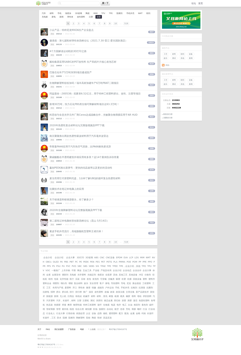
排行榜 (78, 292)
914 (152, 127)
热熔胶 (57, 305)
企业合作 (137, 270)
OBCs (48, 262)
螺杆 (139, 309)
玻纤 (99, 305)
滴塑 (129, 300)
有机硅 (78, 296)
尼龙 (129, 283)
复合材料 (78, 283)
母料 (134, 296)
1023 (151, 42)
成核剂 (100, 287)
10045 (59, 172)
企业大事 (70, 257)
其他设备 (133, 274)
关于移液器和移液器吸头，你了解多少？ (71, 199)
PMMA (122, 262)
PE (80, 262)
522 (152, 180)
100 (152, 148)
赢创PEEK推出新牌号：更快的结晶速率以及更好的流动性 (80, 167)
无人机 (63, 296)
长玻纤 (150, 313)
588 (152, 159)
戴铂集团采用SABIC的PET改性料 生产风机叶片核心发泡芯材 (82, 61)
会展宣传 (56, 274)
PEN (92, 262)
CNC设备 (110, 257)
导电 (123, 283)
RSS (167, 65)
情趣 (94, 287)
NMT (140, 13)
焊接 (64, 305)
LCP (131, 257)
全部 (99, 17)
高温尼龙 (107, 317)
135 (152, 191)
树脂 (111, 296)
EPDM (119, 257)
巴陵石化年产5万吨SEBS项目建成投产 (70, 72)
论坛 (193, 3)
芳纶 (128, 309)
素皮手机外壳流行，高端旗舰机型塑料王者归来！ (76, 231)
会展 (48, 274)
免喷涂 (68, 13)
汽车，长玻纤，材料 (66, 300)
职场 (95, 309)
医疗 (72, 279)
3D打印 (80, 257)
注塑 (91, 17)
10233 (59, 214)
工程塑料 (146, 283)
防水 (59, 317)
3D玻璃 (78, 13)
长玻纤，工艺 (49, 317)
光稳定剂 (91, 274)
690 (152, 138)
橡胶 (128, 296)
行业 (145, 309)
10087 (59, 225)
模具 (122, 296)
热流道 (49, 305)
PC (76, 262)
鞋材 (99, 317)
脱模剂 (102, 309)
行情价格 (70, 313)
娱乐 (165, 58)
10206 (59, 182)
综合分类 (79, 309)
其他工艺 (123, 274)
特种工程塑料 (89, 305)
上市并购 (65, 270)
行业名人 (50, 313)
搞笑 (91, 292)
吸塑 (118, 279)
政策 (112, 292)
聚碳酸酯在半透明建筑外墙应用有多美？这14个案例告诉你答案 (84, 157)
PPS (49, 266)
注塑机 (86, 300)
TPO (144, 266)
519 (126, 23)
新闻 (191, 58)
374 (152, 170)
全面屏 (108, 274)
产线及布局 (106, 270)
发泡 (89, 279)
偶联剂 (65, 274)
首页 (200, 3)
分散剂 (147, 274)
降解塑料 (80, 317)
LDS (136, 257)
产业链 (96, 270)
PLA (115, 262)
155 (152, 233)
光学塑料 (81, 274)
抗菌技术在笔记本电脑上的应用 (66, 188)
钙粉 (144, 313)
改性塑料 (81, 17)
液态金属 (108, 300)
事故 (79, 270)
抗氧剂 (134, 287)
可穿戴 (103, 279)
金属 (132, 313)
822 (152, 117)
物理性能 (77, 305)
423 (152, 85)
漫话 (135, 300)
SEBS (91, 266)
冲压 (141, 274)
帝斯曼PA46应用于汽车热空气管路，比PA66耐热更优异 (80, 146)
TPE (111, 13)
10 (115, 23)
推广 (85, 292)
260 (152, 106)
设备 (191, 54)
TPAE (103, 266)
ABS (96, 257)
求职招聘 (147, 296)
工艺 (165, 54)
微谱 (88, 287)
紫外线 (65, 309)
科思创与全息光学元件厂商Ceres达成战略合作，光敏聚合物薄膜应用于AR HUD (93, 114)
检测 (117, 296)
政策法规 (120, 292)
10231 (59, 87)
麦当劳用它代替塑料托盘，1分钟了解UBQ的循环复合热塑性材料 (84, 178)
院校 (88, 317)
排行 (72, 292)
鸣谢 (82, 329)
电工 (124, 305)
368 (152, 201)
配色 (126, 313)
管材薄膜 (50, 309)
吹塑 (124, 279)
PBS (66, 262)
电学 (119, 305)
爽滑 (69, 305)
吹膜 (129, 279)
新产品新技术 (142, 292)
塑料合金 (47, 283)
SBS (85, 266)
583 (152, 212)
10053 (59, 66)
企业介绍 (48, 257)
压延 (77, 279)
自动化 (110, 309)
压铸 (83, 279)
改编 (107, 292)
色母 (122, 309)
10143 (59, 129)
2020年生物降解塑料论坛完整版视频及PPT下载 (75, 210)
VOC (47, 270)
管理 (58, 309)
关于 (39, 329)
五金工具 (87, 270)
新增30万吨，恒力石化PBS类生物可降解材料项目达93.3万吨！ (84, 104)
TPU (149, 266)
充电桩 (45, 17)
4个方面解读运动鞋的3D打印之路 (68, 51)
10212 (59, 34)
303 (152, 53)
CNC (102, 257)
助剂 (182, 54)
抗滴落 (142, 287)
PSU (58, 266)
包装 (56, 279)
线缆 (72, 309)
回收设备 (137, 279)
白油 (130, 305)
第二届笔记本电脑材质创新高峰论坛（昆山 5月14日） (79, 220)
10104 (59, 203)
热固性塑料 (144, 300)
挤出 (58, 292)
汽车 (44, 13)
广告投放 (71, 329)
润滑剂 (99, 300)
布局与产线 (58, 287)
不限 (73, 270)
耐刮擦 (88, 309)
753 (152, 223)
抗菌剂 (149, 287)
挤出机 (65, 292)
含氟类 (111, 279)
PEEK (86, 262)
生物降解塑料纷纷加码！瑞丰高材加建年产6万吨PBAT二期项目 (84, 83)
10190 (59, 193)
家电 (54, 17)
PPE (144, 262)
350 (152, 74)
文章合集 (130, 292)
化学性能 (64, 279)
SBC (79, 266)
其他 (182, 58)
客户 (102, 283)
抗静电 (46, 292)
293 (152, 95)
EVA (126, 257)
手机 (59, 13)
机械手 (86, 296)
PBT (72, 262)
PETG (109, 262)
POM (134, 262)
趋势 (99, 313)
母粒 (139, 296)
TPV (103, 13)
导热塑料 (115, 283)
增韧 (70, 283)
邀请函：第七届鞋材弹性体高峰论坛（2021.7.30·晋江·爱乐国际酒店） (88, 40)
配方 (121, 313)
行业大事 (60, 313)
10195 (59, 235)
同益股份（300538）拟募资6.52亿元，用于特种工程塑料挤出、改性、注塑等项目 (95, 93)
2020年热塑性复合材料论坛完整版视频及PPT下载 (77, 125)
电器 (113, 305)
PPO (150, 262)
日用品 (70, 296)
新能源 (49, 296)
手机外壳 (130, 13)
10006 (59, 140)
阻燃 (65, 317)
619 (152, 64)
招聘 (53, 292)
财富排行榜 (167, 114)
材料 (174, 54)
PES (98, 262)
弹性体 (70, 17)
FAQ (48, 329)
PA (61, 262)
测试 (174, 58)
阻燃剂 (119, 13)
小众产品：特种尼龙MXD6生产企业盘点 (71, 30)
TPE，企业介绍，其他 (129, 266)
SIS (97, 266)
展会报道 (136, 283)
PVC (68, 266)
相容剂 (137, 305)
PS (53, 266)
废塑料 (68, 287)
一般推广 (55, 270)
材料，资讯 (102, 296)
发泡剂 (95, 279)
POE (129, 262)
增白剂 (64, 283)
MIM (95, 13)
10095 (59, 76)
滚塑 (124, 300)
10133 (59, 44)
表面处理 (80, 313)
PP (140, 262)
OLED (56, 262)
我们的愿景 (59, 329)
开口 (75, 287)
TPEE (115, 266)
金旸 (138, 313)
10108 (59, 97)
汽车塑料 (50, 300)
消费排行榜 (167, 118)
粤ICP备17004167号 (118, 329)
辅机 (105, 313)
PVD (74, 266)
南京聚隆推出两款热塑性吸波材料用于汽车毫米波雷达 (79, 136)
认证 (88, 313)
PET (103, 262)
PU (63, 266)
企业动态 (127, 270)
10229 (59, 55)
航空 (117, 309)
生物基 (106, 305)
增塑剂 (56, 283)
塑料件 (151, 279)
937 (152, 32)
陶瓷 (88, 13)
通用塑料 (113, 313)
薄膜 (134, 309)
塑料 (145, 279)
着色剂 (145, 305)
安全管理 (94, 283)
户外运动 (109, 287)
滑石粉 (117, 300)
